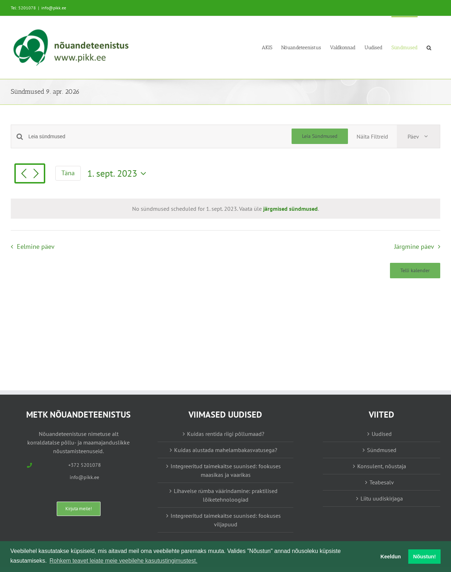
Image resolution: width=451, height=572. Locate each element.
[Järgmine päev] (36, 174)
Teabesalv (381, 482)
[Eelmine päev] (23, 174)
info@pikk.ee (53, 7)
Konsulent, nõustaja (381, 466)
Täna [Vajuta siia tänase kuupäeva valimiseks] (68, 173)
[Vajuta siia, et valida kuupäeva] (118, 173)
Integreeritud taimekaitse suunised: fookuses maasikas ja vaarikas (226, 470)
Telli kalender (415, 271)
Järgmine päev (414, 246)
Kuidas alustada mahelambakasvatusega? (225, 450)
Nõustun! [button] (424, 556)
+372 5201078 (84, 465)
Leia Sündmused (320, 136)
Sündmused (381, 450)
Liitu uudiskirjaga (382, 498)
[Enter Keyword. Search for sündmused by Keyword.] (160, 136)
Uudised (382, 433)
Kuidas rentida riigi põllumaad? (225, 433)
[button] (429, 47)
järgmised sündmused (290, 208)
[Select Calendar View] (418, 136)
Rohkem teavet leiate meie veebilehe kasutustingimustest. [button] (123, 561)
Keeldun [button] (391, 556)
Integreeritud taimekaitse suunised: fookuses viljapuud (226, 520)
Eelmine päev (36, 246)
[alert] (225, 208)
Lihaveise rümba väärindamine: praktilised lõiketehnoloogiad (226, 495)
